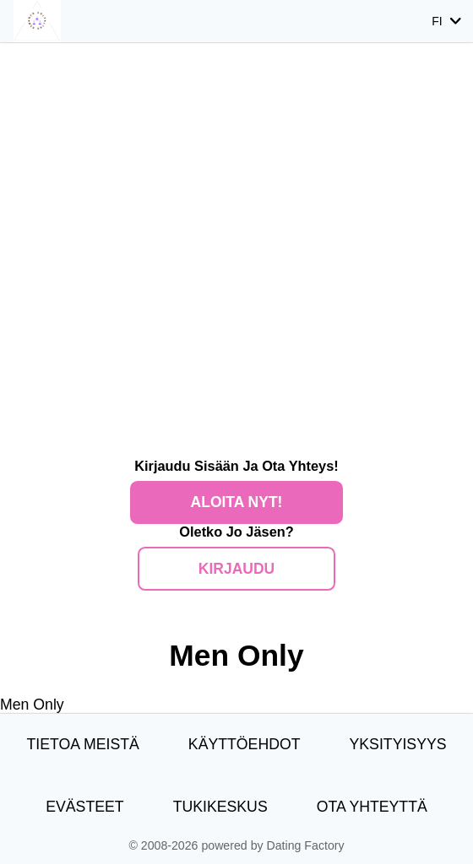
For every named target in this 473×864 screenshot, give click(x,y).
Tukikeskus (220, 806)
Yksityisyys (398, 744)
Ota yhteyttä (372, 806)
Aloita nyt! (237, 502)
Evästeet (84, 806)
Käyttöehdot (244, 744)
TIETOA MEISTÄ (82, 744)
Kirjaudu (236, 568)
